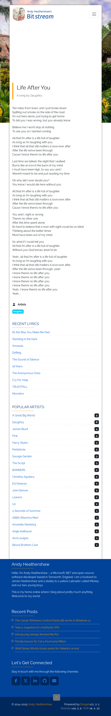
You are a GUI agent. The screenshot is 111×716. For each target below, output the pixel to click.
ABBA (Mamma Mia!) (25, 517)
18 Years (17, 366)
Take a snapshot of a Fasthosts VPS (37, 627)
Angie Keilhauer (22, 531)
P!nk (15, 436)
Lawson (17, 497)
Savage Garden (22, 456)
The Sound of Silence (25, 359)
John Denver (20, 490)
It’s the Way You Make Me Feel (31, 332)
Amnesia (17, 346)
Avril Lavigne (20, 538)
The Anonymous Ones (26, 373)
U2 (14, 504)
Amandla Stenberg (24, 524)
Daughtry (18, 311)
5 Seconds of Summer (26, 510)
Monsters (18, 393)
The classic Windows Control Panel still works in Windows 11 (53, 620)
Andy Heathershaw (33, 14)
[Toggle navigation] (94, 14)
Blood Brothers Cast (25, 545)
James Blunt (20, 429)
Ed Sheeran (19, 483)
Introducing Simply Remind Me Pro (37, 634)
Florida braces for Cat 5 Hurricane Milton (40, 641)
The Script (18, 463)
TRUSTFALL (19, 386)
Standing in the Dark (24, 339)
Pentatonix (18, 449)
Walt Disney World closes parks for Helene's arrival (47, 648)
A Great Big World (23, 415)
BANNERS (18, 470)
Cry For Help (20, 380)
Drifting (16, 352)
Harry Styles (20, 442)
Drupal (84, 704)
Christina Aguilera (23, 476)
